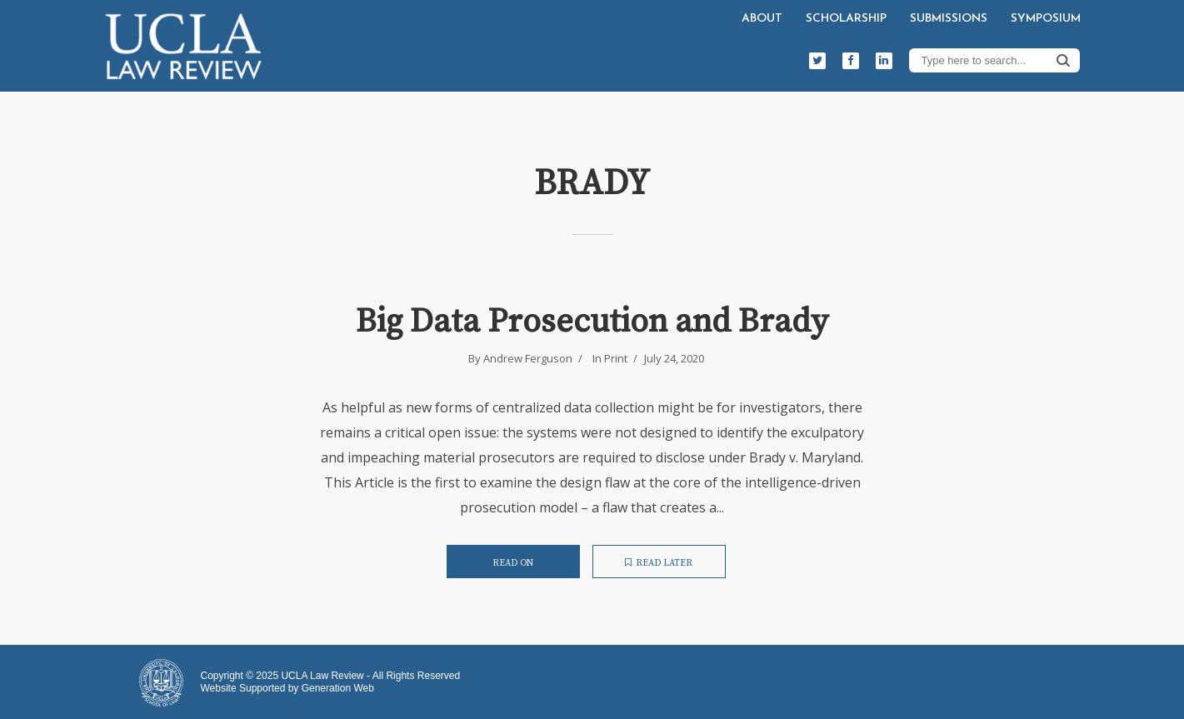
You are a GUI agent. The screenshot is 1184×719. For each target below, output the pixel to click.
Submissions (948, 18)
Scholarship (846, 18)
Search (1063, 60)
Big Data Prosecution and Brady (592, 322)
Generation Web (338, 688)
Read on (512, 563)
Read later (658, 563)
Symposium (1046, 18)
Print (615, 358)
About (762, 18)
